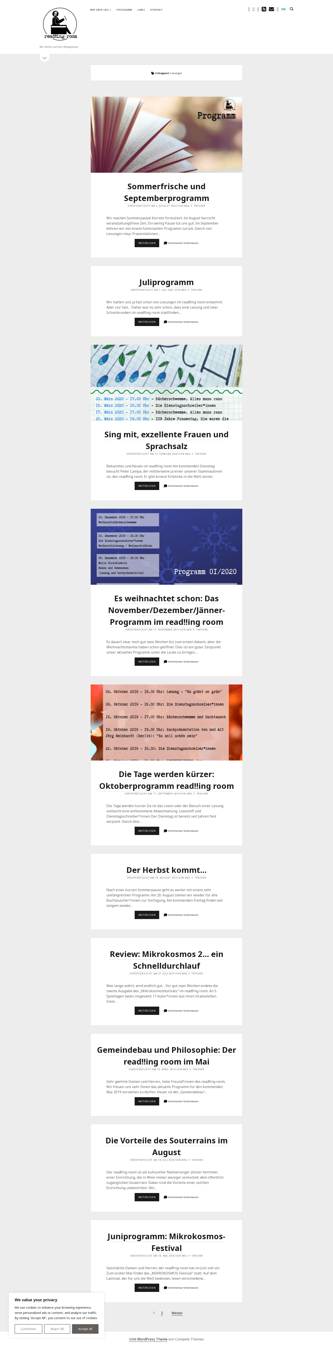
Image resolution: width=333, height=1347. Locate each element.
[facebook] (249, 9)
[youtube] (258, 9)
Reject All (57, 1329)
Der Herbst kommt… (166, 870)
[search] (292, 9)
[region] (56, 1315)
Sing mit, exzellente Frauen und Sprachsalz (167, 383)
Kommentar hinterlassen (183, 243)
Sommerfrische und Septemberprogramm (167, 135)
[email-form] (278, 9)
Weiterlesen (148, 244)
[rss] (264, 9)
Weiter (177, 1313)
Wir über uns (99, 9)
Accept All (85, 1329)
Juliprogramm (166, 282)
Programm (124, 9)
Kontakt (156, 9)
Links (141, 9)
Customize (28, 1329)
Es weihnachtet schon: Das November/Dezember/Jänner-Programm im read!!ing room (167, 547)
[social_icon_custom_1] (283, 9)
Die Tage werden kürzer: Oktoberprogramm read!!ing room (167, 722)
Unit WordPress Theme (148, 1339)
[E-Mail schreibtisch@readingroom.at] (271, 9)
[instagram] (254, 9)
